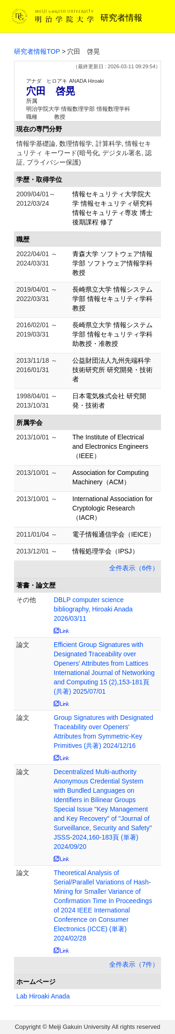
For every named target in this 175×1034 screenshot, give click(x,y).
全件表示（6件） (134, 568)
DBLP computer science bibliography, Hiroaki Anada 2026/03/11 (93, 609)
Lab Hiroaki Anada (43, 996)
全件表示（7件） (134, 964)
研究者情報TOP (37, 51)
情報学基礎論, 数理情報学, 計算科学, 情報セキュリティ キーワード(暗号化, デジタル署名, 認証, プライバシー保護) (84, 153)
